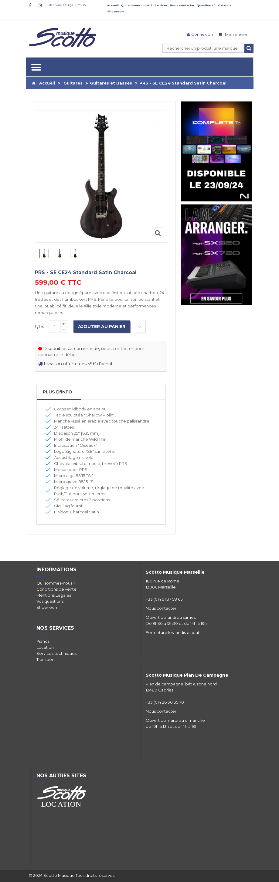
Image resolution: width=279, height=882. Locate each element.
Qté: (39, 326)
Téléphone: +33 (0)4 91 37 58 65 (67, 5)
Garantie (224, 5)
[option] (44, 253)
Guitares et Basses (111, 83)
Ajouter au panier (102, 326)
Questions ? (206, 5)
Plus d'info (57, 392)
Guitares (73, 83)
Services (161, 5)
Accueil (113, 5)
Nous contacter (182, 5)
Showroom (115, 11)
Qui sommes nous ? (136, 5)
